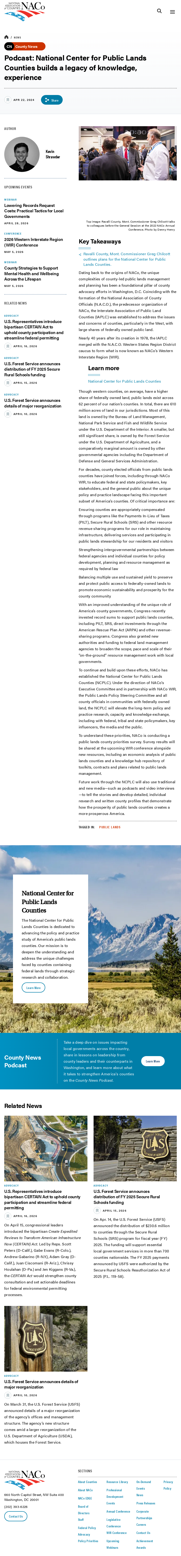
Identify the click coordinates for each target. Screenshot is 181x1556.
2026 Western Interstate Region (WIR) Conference (33, 241)
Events (111, 1503)
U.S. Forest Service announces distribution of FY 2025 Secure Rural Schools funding (32, 369)
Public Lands (110, 827)
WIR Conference (117, 1532)
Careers (141, 1524)
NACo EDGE (85, 1498)
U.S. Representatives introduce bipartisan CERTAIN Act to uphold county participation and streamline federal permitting (34, 329)
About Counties (87, 1481)
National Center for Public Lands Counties (124, 381)
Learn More (33, 987)
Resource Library (117, 1481)
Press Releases (145, 1503)
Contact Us (16, 1516)
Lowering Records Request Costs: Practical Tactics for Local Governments (34, 210)
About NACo (85, 1490)
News (17, 37)
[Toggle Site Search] (159, 12)
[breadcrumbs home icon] (6, 37)
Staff (81, 1519)
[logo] (24, 20)
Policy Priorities (88, 1540)
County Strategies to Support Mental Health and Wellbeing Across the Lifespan (31, 273)
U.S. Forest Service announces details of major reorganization (33, 402)
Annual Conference (118, 1511)
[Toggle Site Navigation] (172, 12)
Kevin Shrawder (53, 154)
